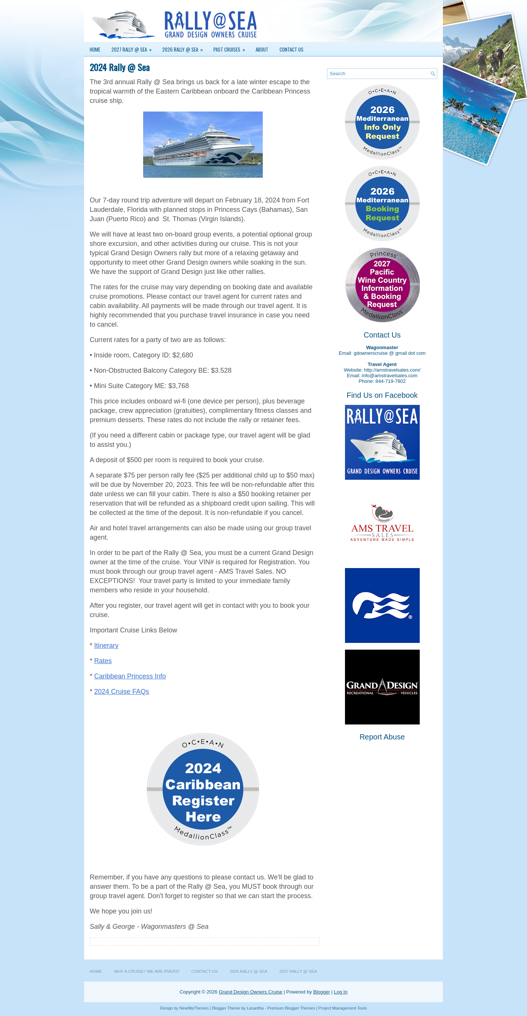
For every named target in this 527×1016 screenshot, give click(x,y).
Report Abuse (382, 737)
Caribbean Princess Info (130, 676)
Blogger (321, 992)
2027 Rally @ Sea (134, 47)
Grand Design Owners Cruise (250, 992)
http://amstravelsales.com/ (392, 370)
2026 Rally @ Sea (185, 47)
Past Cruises (231, 47)
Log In (340, 992)
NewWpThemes (194, 1008)
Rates (103, 661)
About (262, 49)
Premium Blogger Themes (291, 1008)
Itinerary (106, 645)
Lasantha (255, 1008)
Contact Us (291, 49)
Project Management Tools (342, 1008)
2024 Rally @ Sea (120, 66)
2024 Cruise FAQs (121, 691)
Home (95, 49)
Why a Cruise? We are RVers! (146, 971)
